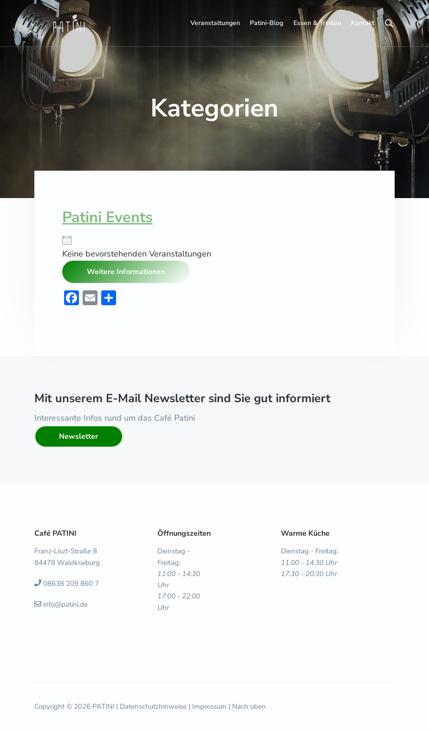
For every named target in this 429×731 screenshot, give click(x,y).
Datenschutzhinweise (153, 706)
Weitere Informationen (126, 272)
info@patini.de (65, 604)
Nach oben (249, 706)
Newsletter (78, 436)
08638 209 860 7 (71, 583)
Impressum (209, 706)
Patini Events (107, 217)
